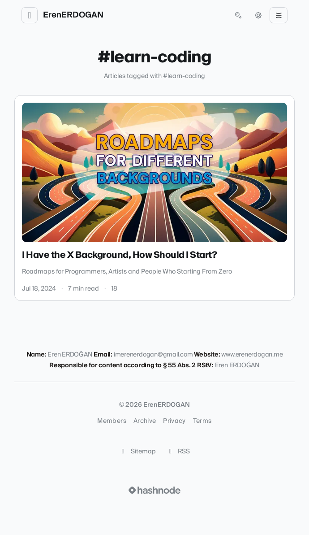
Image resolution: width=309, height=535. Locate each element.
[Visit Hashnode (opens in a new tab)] (154, 490)
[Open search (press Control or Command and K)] (238, 15)
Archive (144, 421)
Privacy (174, 421)
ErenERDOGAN (73, 15)
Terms (202, 421)
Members (111, 421)
